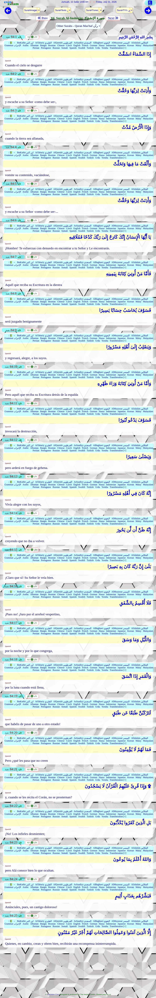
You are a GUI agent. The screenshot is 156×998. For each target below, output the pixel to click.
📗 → (12, 43)
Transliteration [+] (118, 48)
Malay (138, 45)
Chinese (61, 45)
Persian (36, 48)
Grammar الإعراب (13, 45)
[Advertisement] (78, 971)
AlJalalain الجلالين (139, 43)
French (85, 45)
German (93, 45)
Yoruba (105, 48)
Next (113, 18)
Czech (69, 45)
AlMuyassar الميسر (120, 43)
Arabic (26, 45)
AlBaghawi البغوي (101, 43)
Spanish (73, 48)
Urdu (97, 48)
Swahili (81, 48)
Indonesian (111, 45)
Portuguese (46, 48)
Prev (43, 18)
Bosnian (52, 45)
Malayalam (148, 45)
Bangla (43, 45)
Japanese (122, 45)
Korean (130, 45)
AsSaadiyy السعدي (82, 43)
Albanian (34, 45)
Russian (56, 48)
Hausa (101, 45)
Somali (64, 48)
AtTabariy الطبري (43, 43)
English (77, 45)
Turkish (90, 48)
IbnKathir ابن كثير (25, 43)
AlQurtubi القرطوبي (62, 43)
